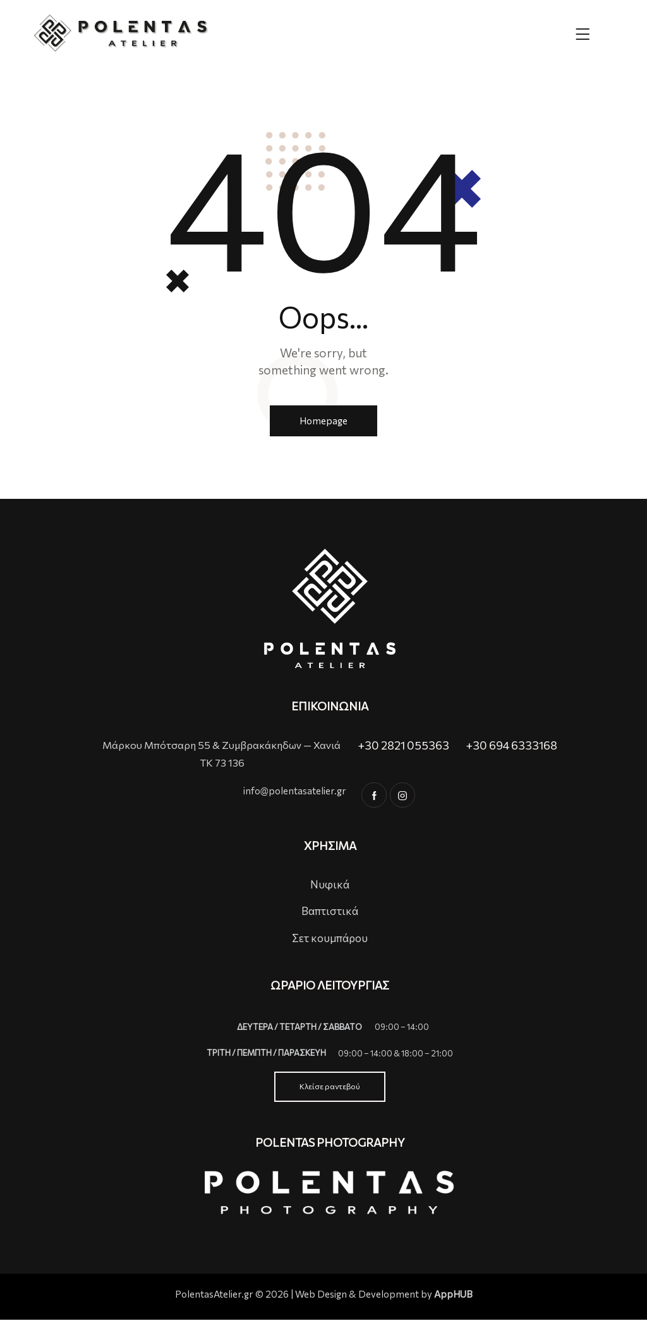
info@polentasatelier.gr (294, 792)
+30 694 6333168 (511, 746)
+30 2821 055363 (403, 746)
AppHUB (453, 1294)
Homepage (323, 421)
